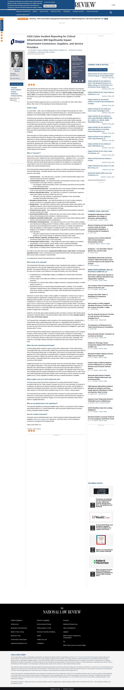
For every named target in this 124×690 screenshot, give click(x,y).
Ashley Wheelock (102, 394)
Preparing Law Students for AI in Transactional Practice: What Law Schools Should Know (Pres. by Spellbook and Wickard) (104, 502)
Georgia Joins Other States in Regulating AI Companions (98, 295)
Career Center (78, 11)
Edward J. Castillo (103, 220)
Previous (105, 19)
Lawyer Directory (23, 14)
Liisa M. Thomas (94, 298)
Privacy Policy (91, 657)
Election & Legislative (43, 620)
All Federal (74, 76)
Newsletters (56, 11)
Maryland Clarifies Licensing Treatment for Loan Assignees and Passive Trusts (101, 418)
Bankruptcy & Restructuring (19, 628)
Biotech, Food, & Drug (17, 632)
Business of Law (15, 635)
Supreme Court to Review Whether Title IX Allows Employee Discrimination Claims (99, 240)
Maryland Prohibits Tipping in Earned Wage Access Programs (100, 354)
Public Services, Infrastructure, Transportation (72, 636)
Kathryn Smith (102, 337)
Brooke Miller (93, 329)
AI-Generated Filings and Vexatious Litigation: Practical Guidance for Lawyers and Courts (104, 527)
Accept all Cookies (49, 2)
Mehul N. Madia (103, 280)
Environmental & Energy (44, 624)
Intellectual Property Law (70, 624)
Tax (64, 641)
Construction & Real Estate (19, 639)
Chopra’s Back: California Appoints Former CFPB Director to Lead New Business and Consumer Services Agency (99, 365)
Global (39, 635)
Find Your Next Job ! (16, 84)
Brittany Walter (102, 320)
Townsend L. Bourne (17, 70)
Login (113, 5)
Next (107, 19)
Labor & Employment (69, 628)
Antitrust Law (15, 624)
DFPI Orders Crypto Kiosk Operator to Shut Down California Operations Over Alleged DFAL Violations (101, 277)
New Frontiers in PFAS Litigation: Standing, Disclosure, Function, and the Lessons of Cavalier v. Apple (100, 305)
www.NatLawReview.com (84, 658)
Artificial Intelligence (17, 620)
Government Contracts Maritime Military (77, 63)
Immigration (40, 643)
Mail (77, 81)
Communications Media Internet (78, 67)
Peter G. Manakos (94, 265)
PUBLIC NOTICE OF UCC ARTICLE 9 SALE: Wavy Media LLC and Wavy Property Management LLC (99, 129)
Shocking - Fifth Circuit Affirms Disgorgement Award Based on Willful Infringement (62, 18)
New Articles (2, 25)
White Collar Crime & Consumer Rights (74, 645)
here (40, 424)
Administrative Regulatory (75, 73)
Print (74, 81)
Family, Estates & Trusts (44, 628)
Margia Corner (93, 394)
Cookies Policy (11, 9)
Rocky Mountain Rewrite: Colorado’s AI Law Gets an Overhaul (101, 335)
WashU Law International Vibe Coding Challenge (104, 550)
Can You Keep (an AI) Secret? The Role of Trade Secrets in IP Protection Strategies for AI (101, 316)
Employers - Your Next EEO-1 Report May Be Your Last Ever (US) (100, 250)
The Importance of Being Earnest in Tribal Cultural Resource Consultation (100, 326)
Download (80, 81)
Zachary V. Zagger (105, 243)
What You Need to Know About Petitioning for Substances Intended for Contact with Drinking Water (104, 572)
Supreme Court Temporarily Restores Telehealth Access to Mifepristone (100, 400)
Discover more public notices (96, 180)
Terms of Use (81, 657)
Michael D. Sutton (94, 402)
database (47, 658)
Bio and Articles (15, 78)
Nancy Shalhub (94, 220)
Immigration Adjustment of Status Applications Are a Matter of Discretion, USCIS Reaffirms (99, 216)
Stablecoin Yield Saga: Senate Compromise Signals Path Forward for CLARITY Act (101, 345)
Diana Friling (93, 233)
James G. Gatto (94, 320)
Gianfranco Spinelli (104, 402)
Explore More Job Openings (14, 99)
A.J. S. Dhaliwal (94, 280)
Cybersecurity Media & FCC (19, 643)
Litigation (65, 632)
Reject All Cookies (50, 6)
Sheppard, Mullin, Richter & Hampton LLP (55, 50)
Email (14, 73)
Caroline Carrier (94, 252)
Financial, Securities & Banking (46, 632)
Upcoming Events (95, 483)
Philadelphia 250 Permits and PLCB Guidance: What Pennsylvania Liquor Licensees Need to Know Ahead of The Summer (101, 260)
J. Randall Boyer (94, 309)
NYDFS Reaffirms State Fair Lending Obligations (100, 409)
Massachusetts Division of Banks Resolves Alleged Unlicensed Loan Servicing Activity (99, 377)
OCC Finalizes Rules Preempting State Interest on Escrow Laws (101, 286)
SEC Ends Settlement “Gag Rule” (102, 18)
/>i (83, 81)
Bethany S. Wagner (95, 243)
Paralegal (14, 87)
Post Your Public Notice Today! (98, 69)
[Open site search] (111, 12)
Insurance (66, 620)
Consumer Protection (77, 70)
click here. (20, 683)
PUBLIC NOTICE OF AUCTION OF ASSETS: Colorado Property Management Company (101, 101)
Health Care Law (42, 639)
